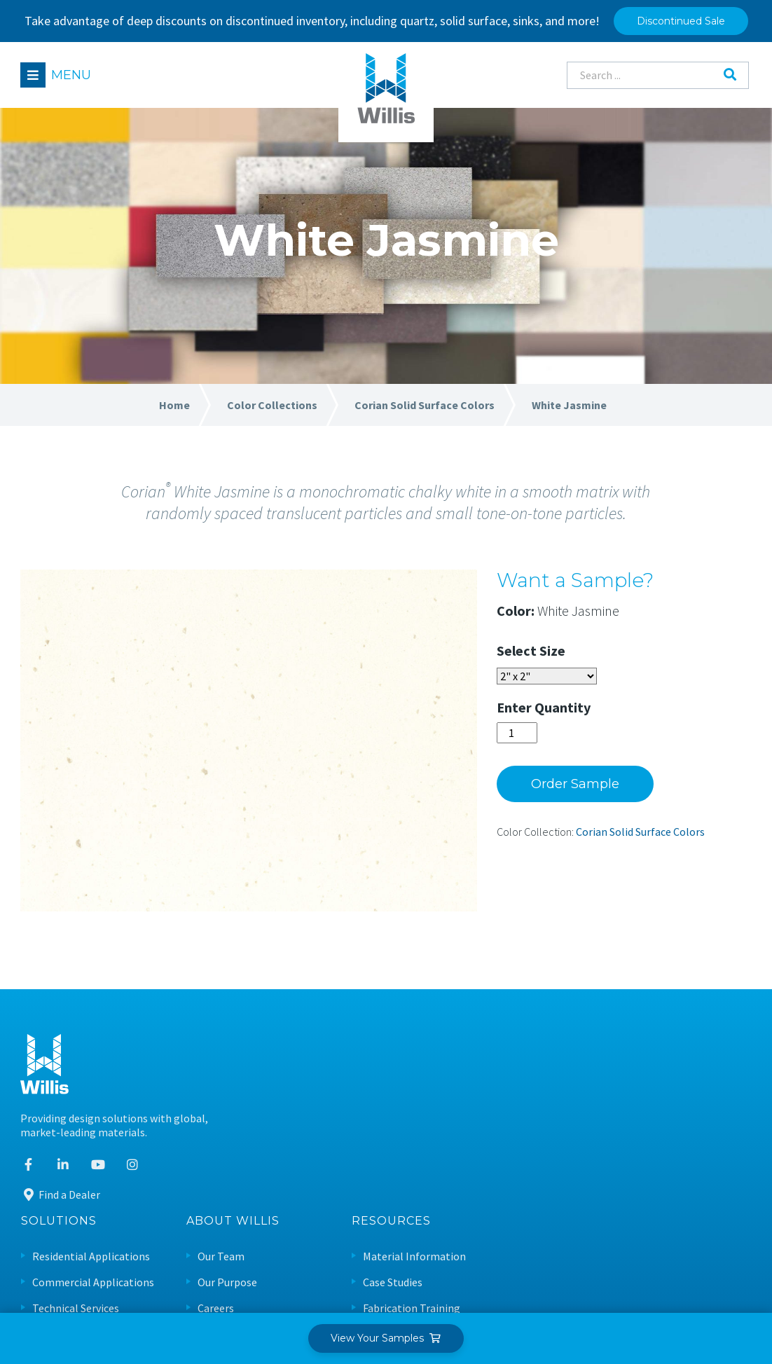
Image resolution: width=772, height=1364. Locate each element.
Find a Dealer (61, 1201)
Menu (72, 75)
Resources (649, 1038)
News (468, 1150)
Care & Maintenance (668, 1150)
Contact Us (481, 1176)
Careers (473, 1124)
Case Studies (650, 1098)
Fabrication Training (669, 1124)
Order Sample (592, 790)
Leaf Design (721, 1284)
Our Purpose (484, 1098)
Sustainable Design (666, 1176)
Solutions (316, 1038)
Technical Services (332, 1124)
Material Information (672, 1073)
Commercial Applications (350, 1098)
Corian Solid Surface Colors (657, 838)
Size (569, 657)
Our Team (478, 1073)
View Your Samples (386, 1338)
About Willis (490, 1038)
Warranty (643, 1201)
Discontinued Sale (681, 21)
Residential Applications (348, 1073)
